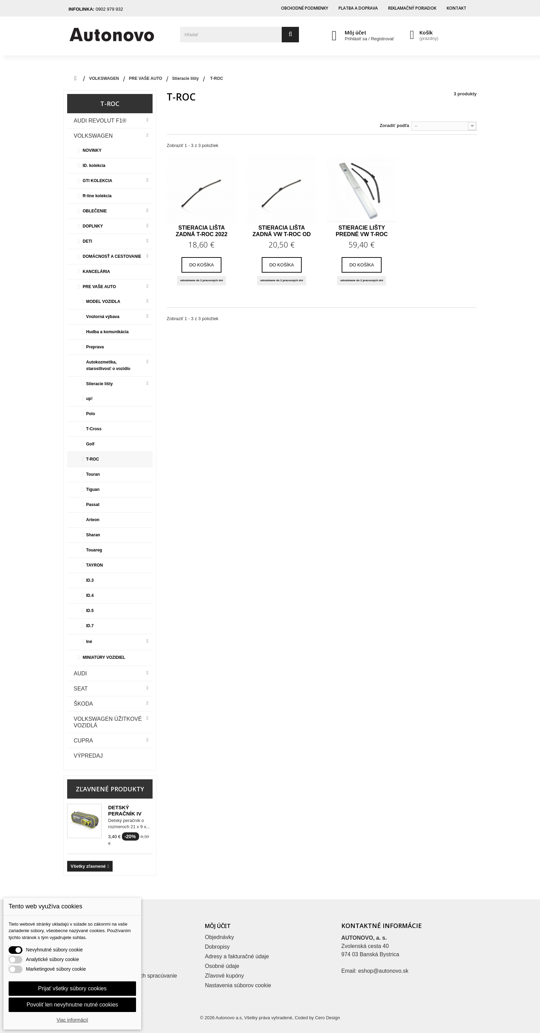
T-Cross (94, 428)
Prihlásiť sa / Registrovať (369, 38)
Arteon (93, 519)
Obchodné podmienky (304, 8)
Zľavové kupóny (224, 976)
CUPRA (83, 741)
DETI (87, 241)
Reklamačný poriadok (412, 8)
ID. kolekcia (94, 165)
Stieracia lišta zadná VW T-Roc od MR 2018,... (281, 231)
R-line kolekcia (97, 195)
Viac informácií (72, 1020)
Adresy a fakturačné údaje (237, 956)
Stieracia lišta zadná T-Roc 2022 (201, 231)
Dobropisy (217, 947)
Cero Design (327, 1017)
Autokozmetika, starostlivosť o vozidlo (108, 365)
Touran (93, 474)
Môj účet (355, 32)
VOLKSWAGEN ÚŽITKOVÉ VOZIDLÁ (108, 722)
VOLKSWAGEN (93, 136)
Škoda (83, 704)
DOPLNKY (93, 226)
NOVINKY (92, 150)
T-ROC (92, 459)
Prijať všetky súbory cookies (72, 988)
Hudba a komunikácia (107, 331)
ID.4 (90, 595)
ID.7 (90, 625)
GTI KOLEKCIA (97, 180)
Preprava (95, 347)
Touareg (94, 550)
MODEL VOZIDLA (103, 301)
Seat (81, 689)
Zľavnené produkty (110, 789)
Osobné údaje (222, 966)
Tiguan (93, 489)
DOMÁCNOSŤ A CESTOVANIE (112, 256)
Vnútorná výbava (103, 316)
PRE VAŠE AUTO (99, 286)
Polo (90, 413)
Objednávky (219, 937)
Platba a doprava (358, 8)
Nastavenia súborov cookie (238, 985)
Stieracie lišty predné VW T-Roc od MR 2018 (362, 231)
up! (89, 398)
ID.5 (90, 610)
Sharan (93, 535)
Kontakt (456, 8)
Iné (89, 641)
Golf (90, 444)
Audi (80, 673)
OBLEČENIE (95, 211)
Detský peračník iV (125, 810)
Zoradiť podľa (394, 125)
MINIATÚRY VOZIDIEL (104, 657)
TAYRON (94, 565)
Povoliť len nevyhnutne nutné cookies (72, 1005)
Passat (93, 504)
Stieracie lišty (99, 383)
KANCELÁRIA (96, 271)
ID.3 (90, 580)
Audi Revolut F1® (100, 121)
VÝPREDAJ (88, 756)
